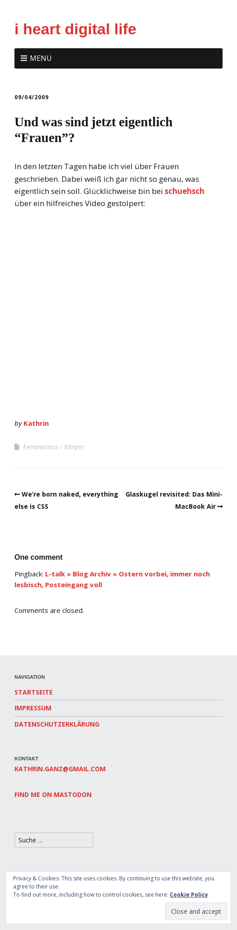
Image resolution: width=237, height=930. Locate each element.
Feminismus (40, 446)
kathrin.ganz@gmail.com (60, 768)
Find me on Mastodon (53, 794)
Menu (41, 58)
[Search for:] (53, 840)
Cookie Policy (189, 894)
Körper (74, 446)
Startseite (33, 692)
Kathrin (36, 423)
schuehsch (184, 191)
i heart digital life (75, 28)
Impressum (32, 708)
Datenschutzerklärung (56, 724)
